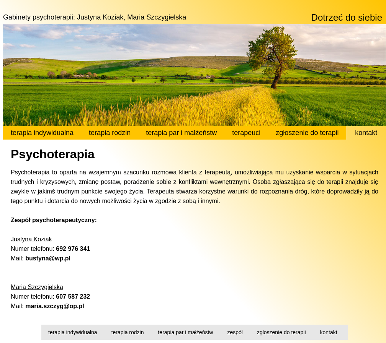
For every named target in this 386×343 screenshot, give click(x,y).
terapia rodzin (127, 332)
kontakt (328, 332)
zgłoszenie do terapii (281, 332)
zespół (234, 332)
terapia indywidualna (72, 332)
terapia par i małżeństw (185, 332)
